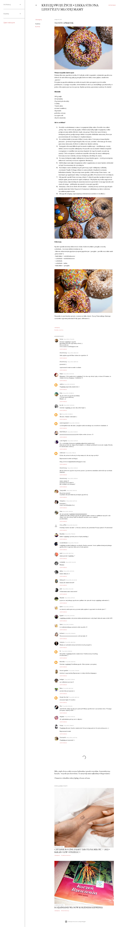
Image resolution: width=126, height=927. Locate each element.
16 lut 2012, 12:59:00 (73, 478)
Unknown (62, 453)
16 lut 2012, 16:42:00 (72, 525)
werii (61, 553)
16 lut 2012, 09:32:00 (69, 384)
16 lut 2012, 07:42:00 (69, 339)
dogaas (62, 716)
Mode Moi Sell (64, 697)
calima (62, 384)
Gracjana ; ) (63, 501)
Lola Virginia (63, 441)
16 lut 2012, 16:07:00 (72, 501)
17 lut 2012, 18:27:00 (74, 697)
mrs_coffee (63, 525)
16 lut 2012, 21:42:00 (69, 615)
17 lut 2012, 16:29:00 (70, 661)
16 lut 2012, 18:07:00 (68, 553)
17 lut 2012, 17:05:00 (74, 670)
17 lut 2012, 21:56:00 (69, 725)
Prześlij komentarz (66, 855)
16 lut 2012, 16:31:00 (68, 511)
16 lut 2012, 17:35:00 (70, 534)
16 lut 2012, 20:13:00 (69, 571)
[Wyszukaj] (112, 5)
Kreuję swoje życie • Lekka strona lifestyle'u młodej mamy (70, 7)
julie (61, 589)
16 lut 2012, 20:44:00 (68, 589)
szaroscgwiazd (64, 423)
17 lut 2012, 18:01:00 (68, 688)
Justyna (62, 642)
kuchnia (37, 26)
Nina (61, 688)
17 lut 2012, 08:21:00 (70, 642)
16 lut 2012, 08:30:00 (73, 352)
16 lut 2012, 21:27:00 (70, 597)
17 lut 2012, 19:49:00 (70, 716)
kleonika (62, 661)
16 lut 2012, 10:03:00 (69, 405)
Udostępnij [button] (38, 19)
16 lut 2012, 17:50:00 (73, 542)
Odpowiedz (63, 349)
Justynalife (63, 490)
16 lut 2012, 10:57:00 (73, 440)
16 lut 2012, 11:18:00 (71, 452)
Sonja (61, 725)
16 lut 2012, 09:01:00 (68, 373)
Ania (61, 511)
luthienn (62, 633)
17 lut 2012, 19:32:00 (67, 706)
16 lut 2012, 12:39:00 (73, 468)
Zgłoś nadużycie (9, 22)
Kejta (61, 374)
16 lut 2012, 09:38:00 (68, 393)
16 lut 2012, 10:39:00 (74, 423)
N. (60, 651)
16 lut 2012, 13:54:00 (72, 490)
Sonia (61, 339)
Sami (61, 606)
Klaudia (62, 598)
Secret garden (64, 670)
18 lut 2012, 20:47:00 (72, 737)
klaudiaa (62, 534)
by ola (61, 405)
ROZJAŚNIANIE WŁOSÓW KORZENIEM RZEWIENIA (78, 907)
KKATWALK (63, 432)
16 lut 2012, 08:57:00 (73, 361)
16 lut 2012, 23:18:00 (70, 633)
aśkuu (61, 571)
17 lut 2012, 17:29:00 (70, 679)
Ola (61, 706)
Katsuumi (62, 580)
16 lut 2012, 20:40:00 (71, 580)
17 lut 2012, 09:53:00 (67, 651)
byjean (62, 615)
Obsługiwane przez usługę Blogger (75, 922)
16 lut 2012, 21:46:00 (68, 624)
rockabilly (62, 562)
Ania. (61, 393)
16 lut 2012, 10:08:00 (67, 414)
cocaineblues (64, 543)
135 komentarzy (65, 910)
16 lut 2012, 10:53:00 (72, 432)
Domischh (63, 737)
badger (62, 679)
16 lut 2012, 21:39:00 (68, 606)
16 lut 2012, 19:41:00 (71, 562)
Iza (60, 414)
